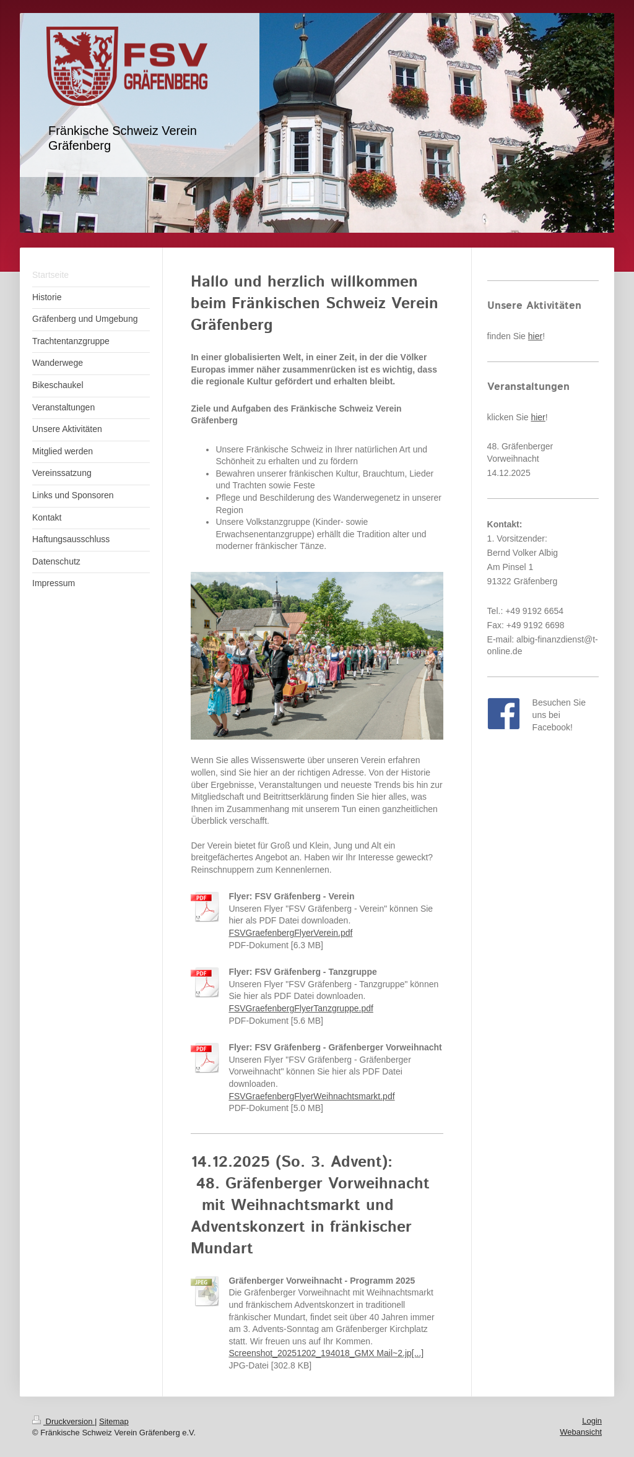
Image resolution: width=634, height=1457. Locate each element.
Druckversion (63, 1421)
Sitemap (114, 1421)
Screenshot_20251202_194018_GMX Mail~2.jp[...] (325, 1353)
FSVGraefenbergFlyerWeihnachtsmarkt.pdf (311, 1096)
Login (592, 1420)
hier (535, 336)
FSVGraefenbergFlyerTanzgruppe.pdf (300, 1008)
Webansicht (581, 1432)
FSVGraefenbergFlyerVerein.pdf (290, 933)
